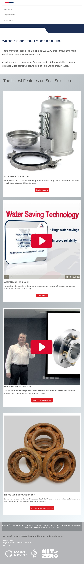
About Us (6, 545)
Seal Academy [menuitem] (9, 20)
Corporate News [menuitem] (9, 15)
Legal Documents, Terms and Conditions (17, 543)
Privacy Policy (8, 540)
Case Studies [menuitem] (8, 9)
